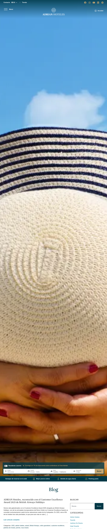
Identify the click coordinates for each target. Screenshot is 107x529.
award (27, 525)
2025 (13, 525)
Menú (11, 9)
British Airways (34, 525)
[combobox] (82, 506)
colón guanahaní (45, 525)
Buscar (99, 471)
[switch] (6, 466)
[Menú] (6, 9)
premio (18, 527)
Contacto (7, 2)
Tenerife (72, 520)
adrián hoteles (19, 525)
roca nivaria (25, 527)
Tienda (24, 2)
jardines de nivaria (9, 527)
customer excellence (57, 525)
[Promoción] (80, 472)
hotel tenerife (74, 526)
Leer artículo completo (12, 520)
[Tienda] (20, 2)
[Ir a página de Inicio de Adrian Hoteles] (53, 11)
